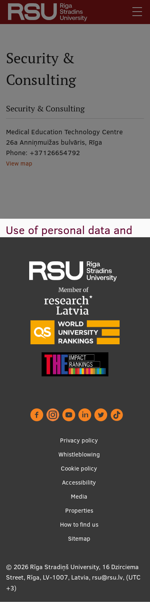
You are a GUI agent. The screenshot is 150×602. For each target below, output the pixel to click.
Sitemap (79, 538)
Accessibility (79, 482)
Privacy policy (79, 440)
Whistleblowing (79, 454)
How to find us (79, 524)
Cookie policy (79, 468)
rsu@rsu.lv (107, 577)
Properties (79, 510)
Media (79, 496)
